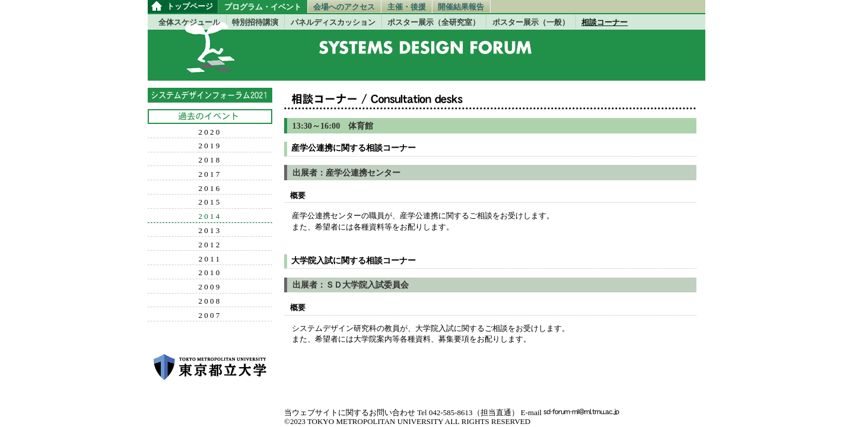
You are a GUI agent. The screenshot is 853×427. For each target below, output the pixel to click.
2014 (210, 216)
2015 (210, 202)
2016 (210, 188)
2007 (210, 315)
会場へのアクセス (344, 6)
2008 (210, 301)
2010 (210, 273)
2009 (210, 287)
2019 (210, 146)
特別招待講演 (255, 22)
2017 (210, 174)
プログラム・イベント (262, 6)
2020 (210, 132)
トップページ (190, 6)
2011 (210, 259)
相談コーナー (604, 22)
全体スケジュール (189, 22)
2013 (210, 231)
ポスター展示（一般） (530, 22)
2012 (210, 245)
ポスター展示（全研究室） (433, 22)
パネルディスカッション (333, 22)
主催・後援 (406, 6)
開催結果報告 (461, 6)
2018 (210, 160)
